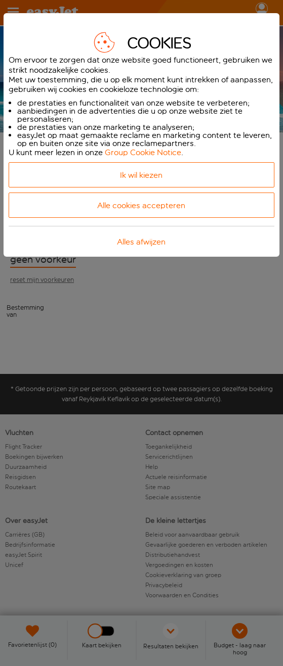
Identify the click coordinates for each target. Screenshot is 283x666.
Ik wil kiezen (141, 175)
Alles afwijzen (141, 242)
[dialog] (141, 135)
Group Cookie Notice (143, 152)
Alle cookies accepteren (141, 205)
